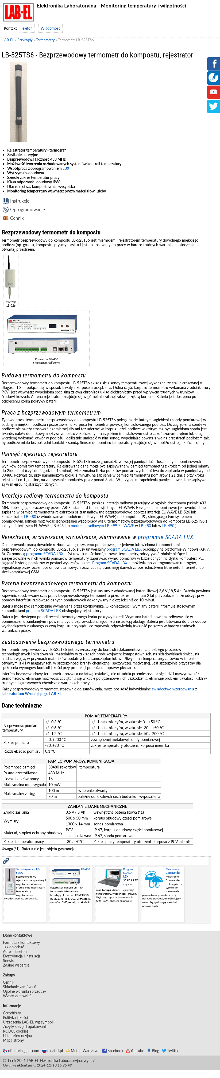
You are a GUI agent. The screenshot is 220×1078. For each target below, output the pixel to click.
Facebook (112, 1050)
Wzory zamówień (17, 996)
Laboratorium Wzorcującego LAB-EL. (32, 693)
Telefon (27, 28)
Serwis (8, 960)
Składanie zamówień (19, 986)
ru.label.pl (52, 1050)
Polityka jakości (15, 1017)
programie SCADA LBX (166, 537)
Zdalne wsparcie (16, 965)
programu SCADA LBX (44, 553)
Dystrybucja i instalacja (22, 956)
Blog (153, 1050)
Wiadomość (50, 28)
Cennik (17, 218)
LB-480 (30, 516)
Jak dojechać (13, 947)
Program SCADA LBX (109, 563)
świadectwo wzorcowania (173, 689)
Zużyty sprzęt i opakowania (25, 1026)
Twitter (170, 1050)
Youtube (135, 1050)
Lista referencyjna (17, 1035)
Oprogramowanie (27, 209)
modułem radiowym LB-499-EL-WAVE (102, 525)
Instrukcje (19, 201)
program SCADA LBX (124, 549)
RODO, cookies (15, 1031)
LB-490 (167, 525)
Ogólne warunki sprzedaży (24, 991)
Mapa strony (13, 1040)
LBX (66, 168)
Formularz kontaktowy (21, 942)
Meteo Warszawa (82, 1050)
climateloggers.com (21, 1050)
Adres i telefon (15, 951)
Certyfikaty (12, 1013)
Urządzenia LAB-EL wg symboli (28, 1022)
